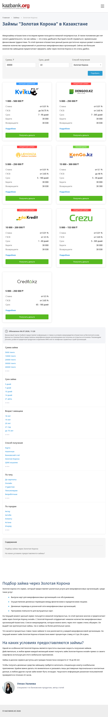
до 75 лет (9, 430)
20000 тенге (10, 359)
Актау (7, 511)
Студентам (10, 487)
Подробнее (11, 128)
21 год (8, 427)
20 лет (8, 423)
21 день (8, 399)
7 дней (8, 388)
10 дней (8, 391)
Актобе (8, 515)
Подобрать (95, 73)
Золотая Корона (12, 459)
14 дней (8, 395)
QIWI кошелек (11, 462)
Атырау (8, 526)
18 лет (8, 416)
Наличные (9, 451)
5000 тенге (10, 352)
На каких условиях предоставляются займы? (25, 553)
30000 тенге (10, 363)
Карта (7, 448)
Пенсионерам (11, 490)
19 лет (8, 419)
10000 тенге (10, 356)
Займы (16, 17)
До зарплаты (11, 479)
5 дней (8, 384)
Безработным (11, 494)
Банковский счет (12, 455)
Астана (8, 522)
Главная (6, 17)
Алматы (8, 518)
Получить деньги (27, 135)
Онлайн (8, 483)
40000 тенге (10, 367)
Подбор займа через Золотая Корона (21, 548)
